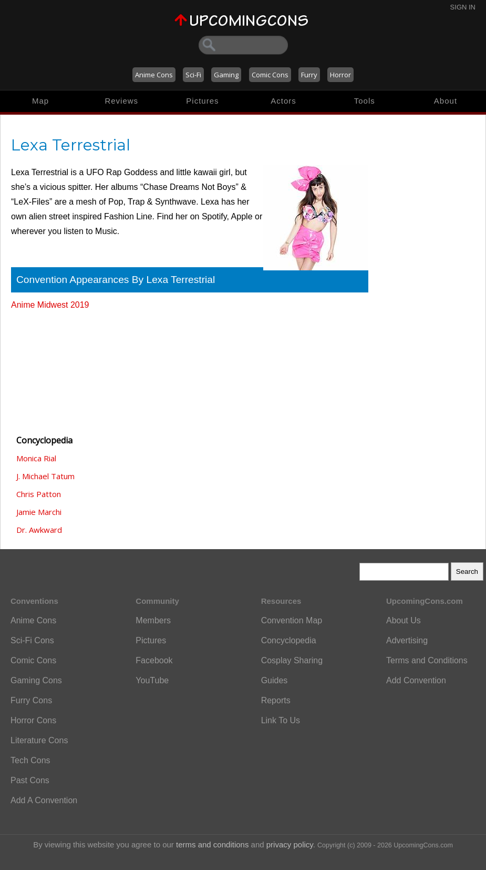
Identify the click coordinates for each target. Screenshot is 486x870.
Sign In (462, 7)
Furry (309, 74)
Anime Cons (154, 74)
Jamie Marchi (38, 512)
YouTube (152, 680)
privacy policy (289, 844)
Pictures (202, 100)
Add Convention (416, 680)
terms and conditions (212, 844)
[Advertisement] (63, 367)
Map (40, 100)
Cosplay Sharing (292, 660)
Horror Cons (33, 720)
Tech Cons (30, 760)
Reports (276, 700)
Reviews (121, 100)
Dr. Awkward (39, 529)
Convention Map (292, 620)
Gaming (226, 74)
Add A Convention (44, 800)
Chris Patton (38, 494)
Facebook (154, 660)
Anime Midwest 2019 (50, 304)
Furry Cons (31, 700)
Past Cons (30, 780)
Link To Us (280, 720)
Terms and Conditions (427, 660)
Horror (340, 74)
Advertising (407, 640)
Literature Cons (39, 740)
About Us (403, 620)
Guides (274, 680)
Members (153, 620)
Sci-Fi (193, 74)
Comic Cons (270, 74)
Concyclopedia (288, 640)
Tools (364, 100)
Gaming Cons (36, 680)
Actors (283, 100)
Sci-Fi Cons (32, 640)
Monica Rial (36, 458)
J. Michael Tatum (45, 476)
